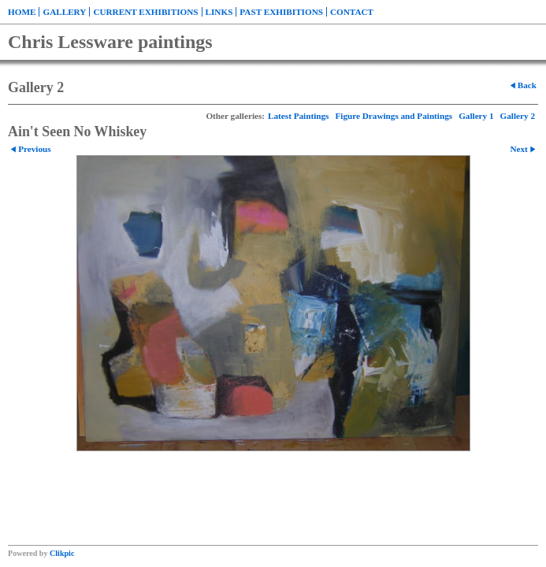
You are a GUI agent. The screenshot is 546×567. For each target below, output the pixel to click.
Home (21, 12)
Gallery (64, 12)
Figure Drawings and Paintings (393, 115)
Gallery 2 (517, 115)
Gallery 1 (476, 115)
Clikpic (62, 553)
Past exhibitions (281, 12)
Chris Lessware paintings (110, 42)
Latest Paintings (298, 115)
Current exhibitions (145, 12)
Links (219, 12)
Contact (351, 12)
